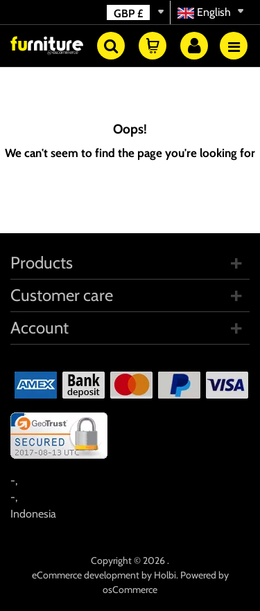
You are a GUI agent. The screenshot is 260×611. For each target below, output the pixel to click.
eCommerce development (85, 575)
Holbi (165, 575)
